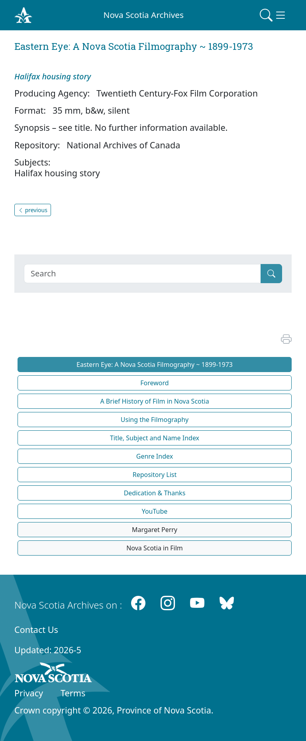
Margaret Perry (154, 529)
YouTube (155, 511)
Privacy (28, 693)
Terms (73, 693)
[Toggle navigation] (273, 15)
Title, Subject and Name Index (154, 438)
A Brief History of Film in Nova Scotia (154, 401)
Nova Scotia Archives (144, 14)
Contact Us (36, 629)
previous (32, 210)
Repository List (155, 474)
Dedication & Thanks (155, 493)
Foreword (154, 382)
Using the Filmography (154, 419)
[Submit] (271, 273)
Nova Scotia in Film (154, 548)
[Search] (142, 273)
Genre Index (154, 456)
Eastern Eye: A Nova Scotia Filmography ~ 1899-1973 (154, 364)
